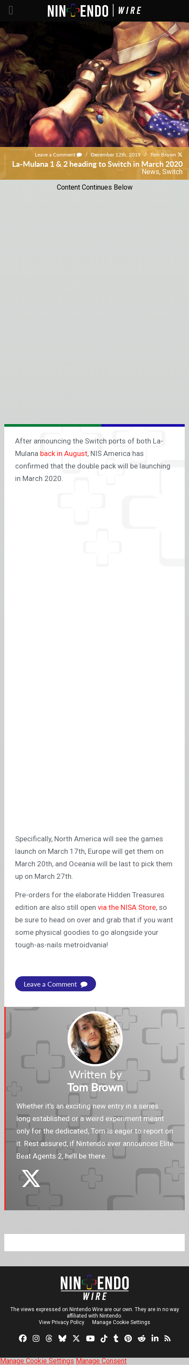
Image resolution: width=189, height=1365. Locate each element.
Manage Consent (101, 1361)
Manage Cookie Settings (121, 1322)
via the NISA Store (127, 907)
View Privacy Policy (61, 1322)
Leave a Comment (58, 154)
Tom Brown (163, 154)
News (150, 172)
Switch (172, 172)
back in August (63, 453)
